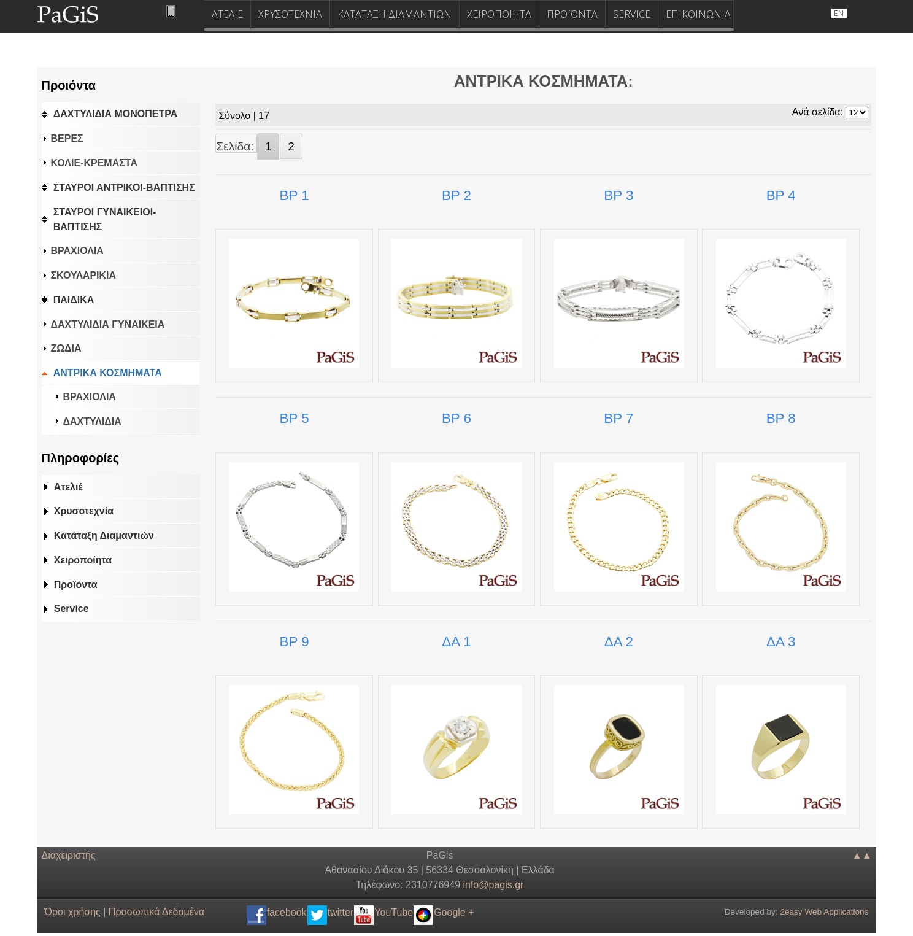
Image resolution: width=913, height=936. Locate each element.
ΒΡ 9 (294, 641)
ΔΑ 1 (456, 641)
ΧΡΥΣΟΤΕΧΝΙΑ (290, 14)
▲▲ (862, 855)
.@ (493, 885)
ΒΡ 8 (781, 418)
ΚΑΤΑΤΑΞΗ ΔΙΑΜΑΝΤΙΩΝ (394, 14)
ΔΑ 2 (618, 641)
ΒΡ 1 (294, 195)
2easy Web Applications (824, 911)
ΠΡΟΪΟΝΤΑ (572, 14)
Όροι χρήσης (73, 912)
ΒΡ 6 (456, 418)
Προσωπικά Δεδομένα (156, 912)
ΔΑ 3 (780, 641)
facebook (287, 912)
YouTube (393, 912)
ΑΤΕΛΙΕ (227, 14)
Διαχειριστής (69, 855)
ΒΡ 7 (618, 418)
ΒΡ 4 (781, 195)
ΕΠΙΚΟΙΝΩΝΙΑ (698, 14)
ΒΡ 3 (618, 195)
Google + (454, 912)
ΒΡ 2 (456, 195)
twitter (341, 912)
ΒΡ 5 (294, 418)
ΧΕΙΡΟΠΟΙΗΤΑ (499, 14)
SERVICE (631, 14)
